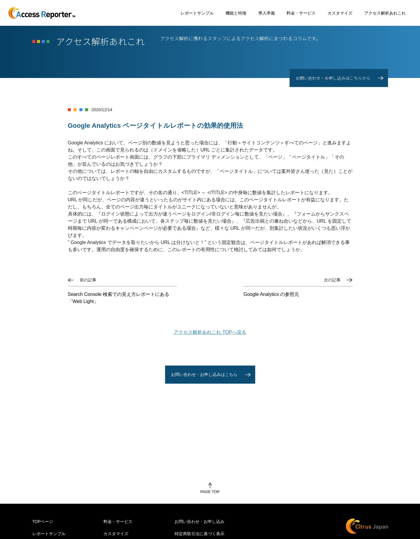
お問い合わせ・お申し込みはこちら (204, 374)
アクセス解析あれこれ (385, 13)
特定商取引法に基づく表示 (199, 533)
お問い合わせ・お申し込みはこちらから (333, 78)
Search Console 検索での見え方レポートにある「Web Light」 (118, 298)
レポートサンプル (197, 13)
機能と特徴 (236, 13)
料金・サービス (301, 13)
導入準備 (266, 13)
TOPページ (42, 521)
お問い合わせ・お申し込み (199, 521)
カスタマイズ (340, 13)
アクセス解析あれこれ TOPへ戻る (210, 332)
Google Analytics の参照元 (271, 294)
